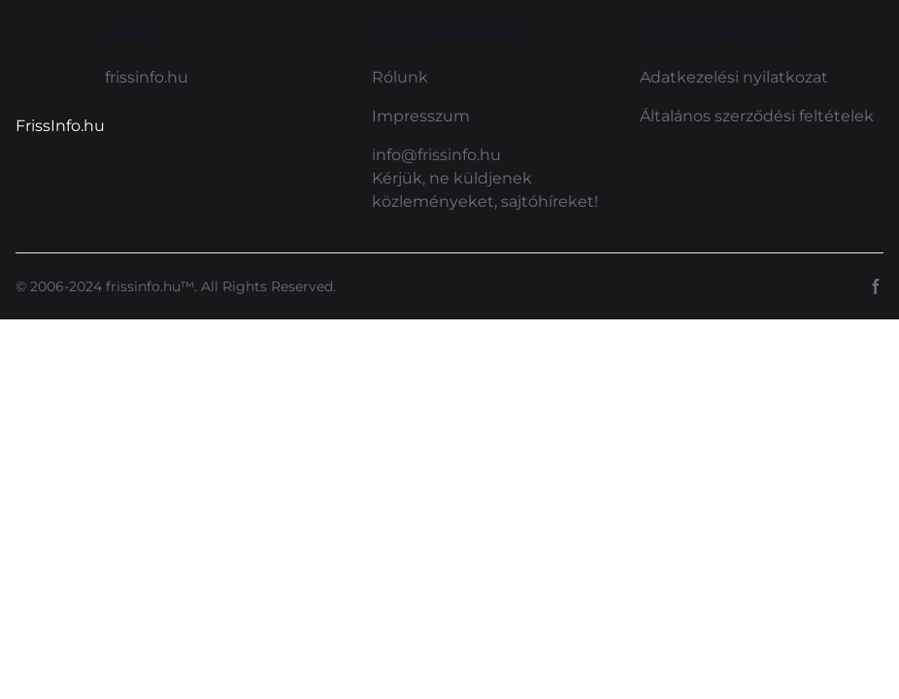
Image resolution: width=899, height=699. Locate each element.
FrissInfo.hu (60, 125)
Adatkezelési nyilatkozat (734, 77)
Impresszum (421, 116)
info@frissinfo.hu (436, 155)
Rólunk (400, 77)
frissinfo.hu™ (150, 286)
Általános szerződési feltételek (757, 116)
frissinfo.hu (146, 77)
